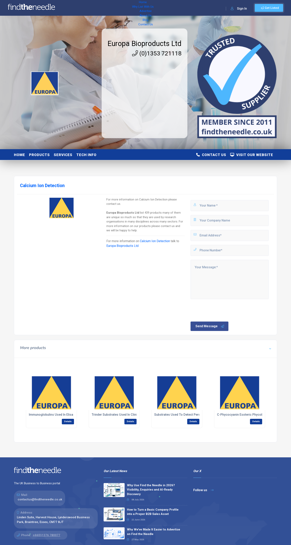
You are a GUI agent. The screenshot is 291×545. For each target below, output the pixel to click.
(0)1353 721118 (157, 53)
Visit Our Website (251, 155)
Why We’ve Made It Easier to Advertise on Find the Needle (153, 532)
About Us (129, 8)
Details (68, 421)
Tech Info (86, 155)
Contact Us (158, 8)
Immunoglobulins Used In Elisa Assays (57, 414)
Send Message (209, 326)
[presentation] (220, 310)
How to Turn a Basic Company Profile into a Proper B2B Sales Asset (153, 512)
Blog (143, 8)
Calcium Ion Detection (155, 241)
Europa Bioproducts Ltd (145, 44)
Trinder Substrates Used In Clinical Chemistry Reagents (131, 414)
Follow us (203, 490)
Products (39, 155)
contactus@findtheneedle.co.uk (40, 499)
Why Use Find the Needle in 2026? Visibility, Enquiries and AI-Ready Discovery (151, 489)
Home (69, 8)
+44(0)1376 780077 (46, 535)
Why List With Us (89, 8)
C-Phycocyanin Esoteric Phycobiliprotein (246, 414)
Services (63, 155)
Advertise (112, 8)
